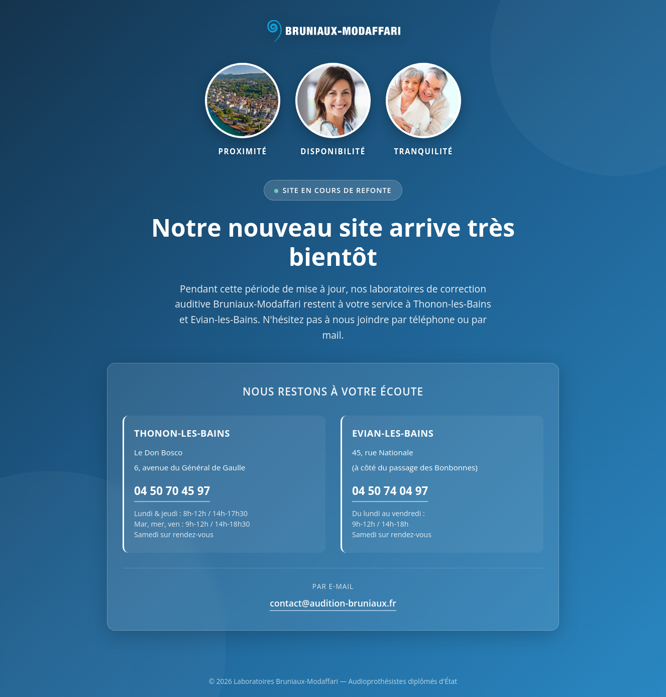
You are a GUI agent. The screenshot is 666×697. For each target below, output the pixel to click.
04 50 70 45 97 (172, 491)
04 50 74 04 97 (390, 491)
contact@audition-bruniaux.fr (333, 603)
